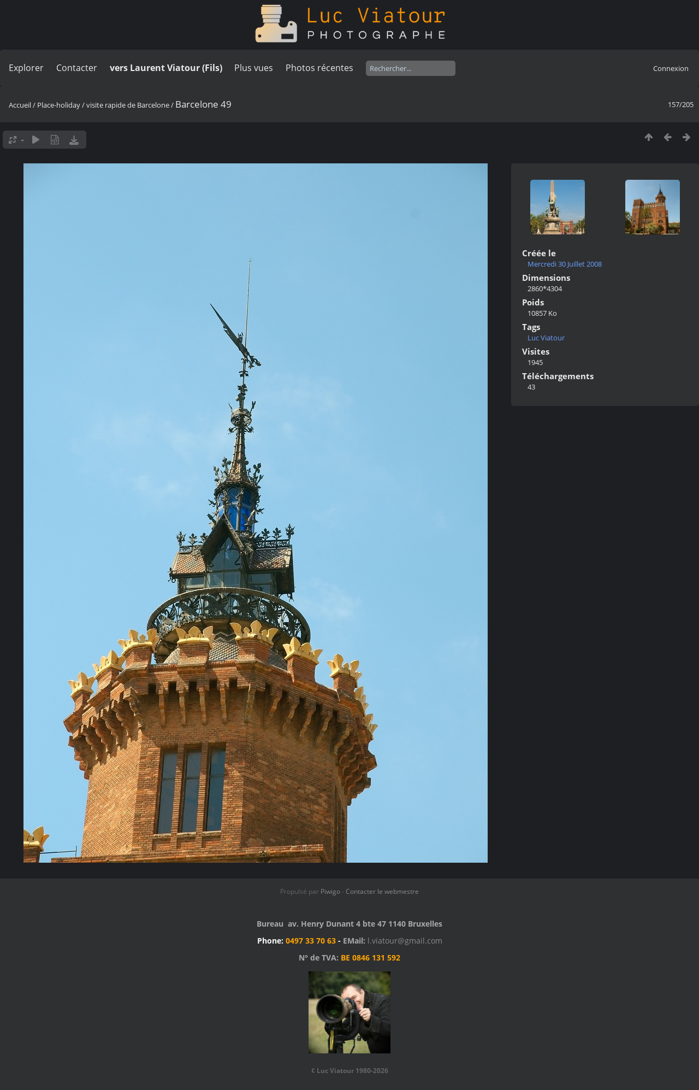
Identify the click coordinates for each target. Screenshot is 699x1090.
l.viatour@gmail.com (405, 940)
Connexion (671, 68)
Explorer (26, 68)
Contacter (76, 68)
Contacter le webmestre (382, 891)
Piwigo (330, 891)
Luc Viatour (546, 338)
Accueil (20, 105)
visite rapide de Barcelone (127, 105)
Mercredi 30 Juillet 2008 (565, 264)
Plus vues (253, 68)
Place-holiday (58, 105)
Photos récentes (319, 68)
